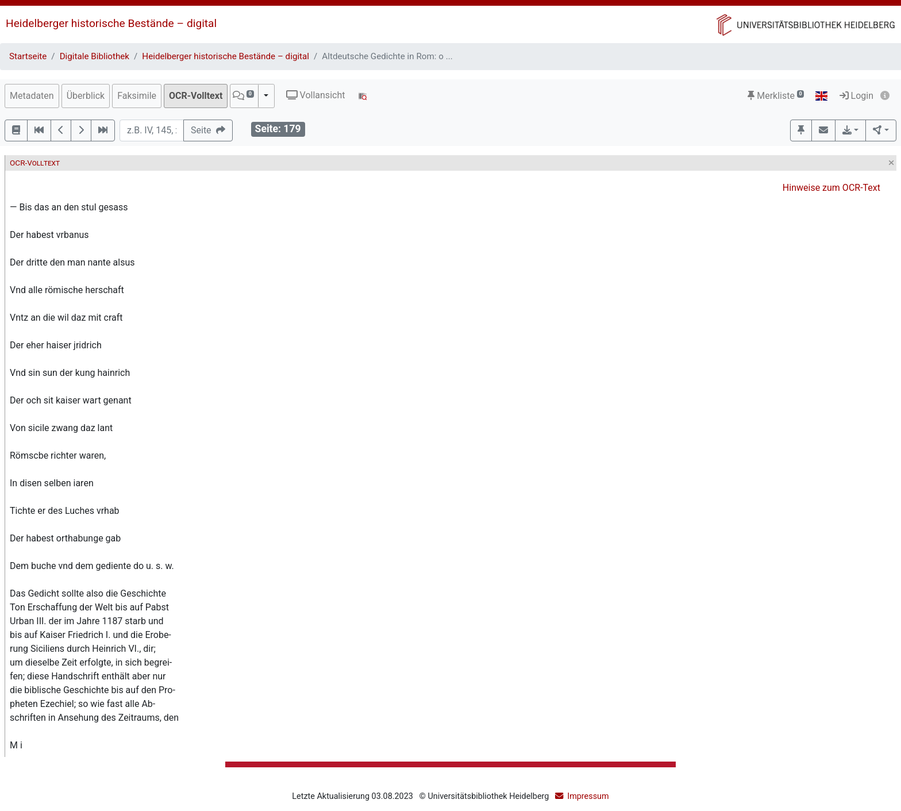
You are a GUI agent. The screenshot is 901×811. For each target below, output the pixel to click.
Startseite (28, 56)
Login (856, 95)
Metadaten (32, 95)
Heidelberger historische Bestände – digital (111, 23)
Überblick (86, 95)
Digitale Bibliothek (94, 56)
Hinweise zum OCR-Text (831, 187)
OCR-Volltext (195, 95)
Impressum (588, 796)
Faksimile (136, 95)
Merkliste (776, 95)
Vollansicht (315, 95)
